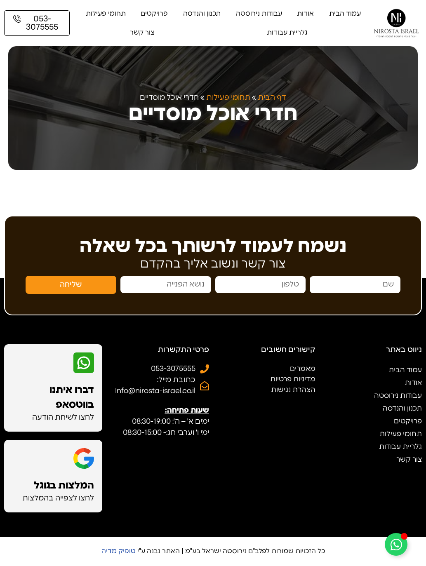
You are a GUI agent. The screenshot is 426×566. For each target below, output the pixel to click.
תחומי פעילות (106, 13)
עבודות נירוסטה (259, 13)
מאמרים (302, 368)
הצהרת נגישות (293, 389)
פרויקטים (154, 13)
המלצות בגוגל (64, 486)
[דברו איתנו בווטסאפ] (83, 362)
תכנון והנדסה (202, 13)
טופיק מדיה (118, 551)
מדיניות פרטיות (292, 379)
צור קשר (142, 32)
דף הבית (272, 97)
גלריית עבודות (287, 32)
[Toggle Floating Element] (396, 544)
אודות (305, 13)
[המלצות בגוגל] (83, 458)
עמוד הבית (345, 13)
